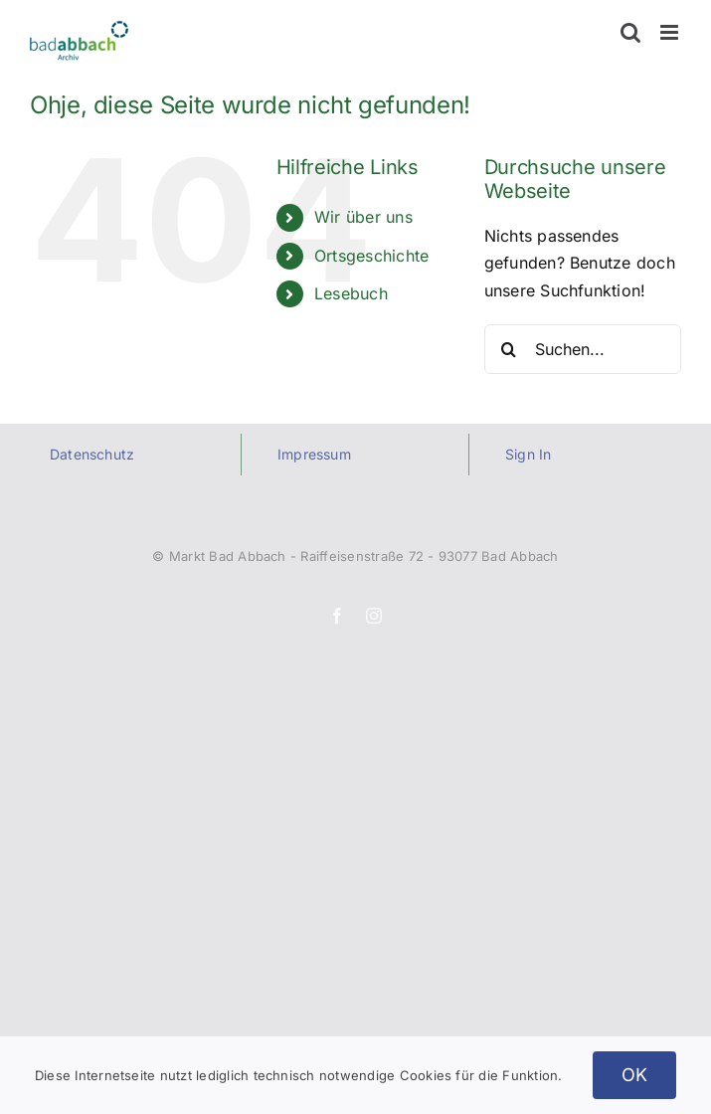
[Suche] (509, 349)
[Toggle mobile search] (630, 32)
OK (635, 1074)
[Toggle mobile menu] (670, 32)
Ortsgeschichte (371, 256)
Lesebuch (351, 293)
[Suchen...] (582, 349)
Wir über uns (363, 217)
